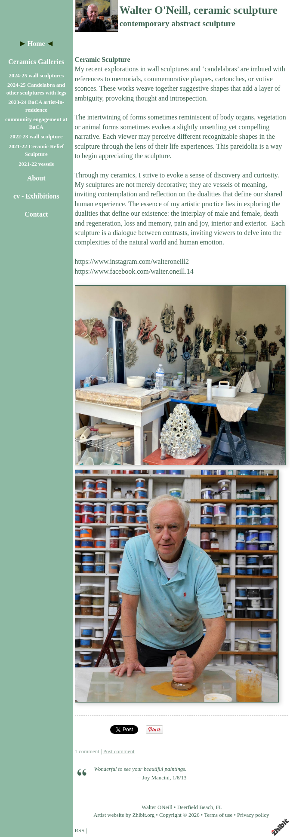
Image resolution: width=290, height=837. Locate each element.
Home (36, 43)
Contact (36, 214)
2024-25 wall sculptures (36, 76)
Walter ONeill (157, 807)
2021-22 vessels (36, 164)
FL (219, 807)
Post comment (119, 751)
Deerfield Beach (195, 807)
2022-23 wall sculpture (36, 137)
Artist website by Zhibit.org (123, 815)
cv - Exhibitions (36, 196)
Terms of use (218, 815)
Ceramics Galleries (36, 61)
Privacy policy (253, 815)
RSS (80, 831)
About (36, 178)
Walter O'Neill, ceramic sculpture (199, 10)
